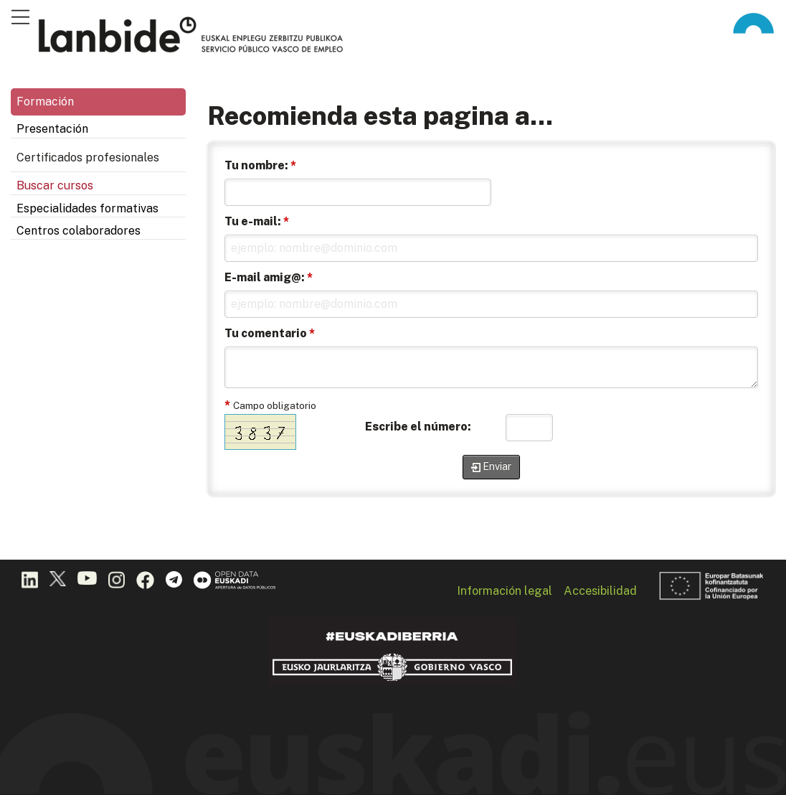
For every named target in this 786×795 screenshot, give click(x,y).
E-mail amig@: (268, 277)
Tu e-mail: (256, 221)
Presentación (52, 129)
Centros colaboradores (78, 230)
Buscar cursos (54, 185)
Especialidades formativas (87, 208)
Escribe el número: (418, 426)
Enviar (497, 466)
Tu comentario (269, 333)
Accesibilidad (600, 590)
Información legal (504, 590)
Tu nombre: (260, 165)
